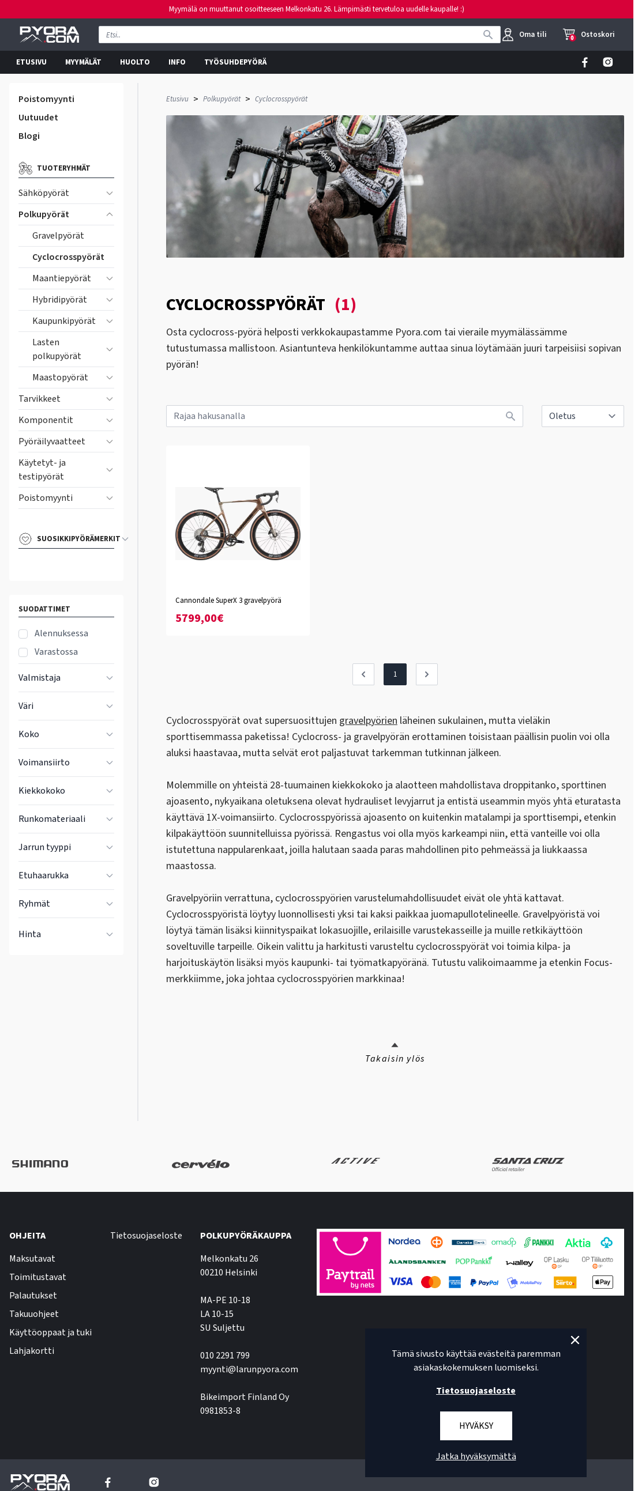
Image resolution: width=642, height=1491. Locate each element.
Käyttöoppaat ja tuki (50, 1332)
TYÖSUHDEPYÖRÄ (235, 62)
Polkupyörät (43, 214)
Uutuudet (38, 117)
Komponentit (45, 420)
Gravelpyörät (58, 235)
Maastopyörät (60, 377)
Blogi (29, 136)
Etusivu (177, 99)
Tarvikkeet (39, 398)
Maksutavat (32, 1258)
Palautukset (33, 1295)
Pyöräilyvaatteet (51, 441)
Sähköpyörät (43, 193)
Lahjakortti (31, 1351)
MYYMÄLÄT (83, 62)
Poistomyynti (46, 99)
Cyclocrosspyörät (68, 257)
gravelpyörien (368, 721)
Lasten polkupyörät (56, 349)
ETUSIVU (31, 62)
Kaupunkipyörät (64, 321)
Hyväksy (476, 1426)
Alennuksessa (61, 633)
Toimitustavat (37, 1277)
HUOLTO (135, 62)
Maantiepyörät (61, 278)
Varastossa (56, 652)
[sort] (583, 416)
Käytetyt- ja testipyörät (42, 469)
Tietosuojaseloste (146, 1235)
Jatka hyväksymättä (476, 1456)
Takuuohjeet (34, 1314)
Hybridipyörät (59, 299)
